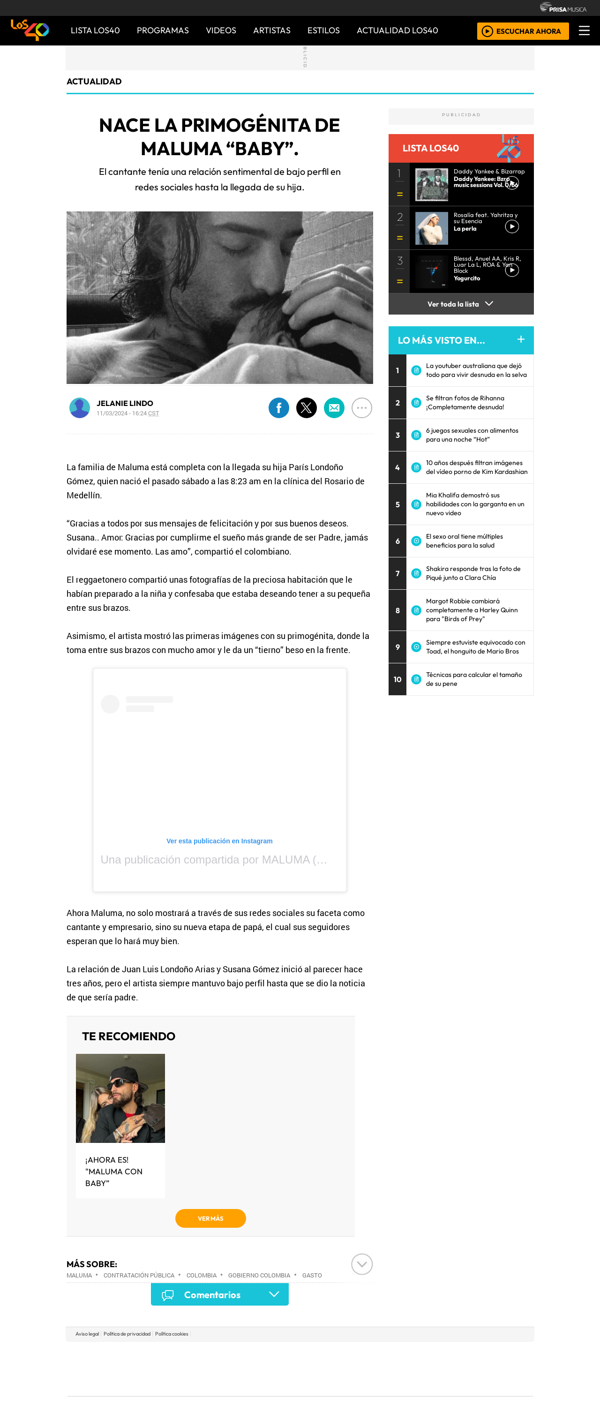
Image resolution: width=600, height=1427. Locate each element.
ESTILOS (324, 30)
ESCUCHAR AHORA (528, 31)
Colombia (202, 1275)
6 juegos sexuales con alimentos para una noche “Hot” (472, 434)
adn (435, 1354)
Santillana (281, 1354)
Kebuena (471, 1368)
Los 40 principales (237, 1354)
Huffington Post (205, 1368)
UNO (257, 1368)
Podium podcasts (187, 1380)
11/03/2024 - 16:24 (128, 413)
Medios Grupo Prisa (109, 1384)
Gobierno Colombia (259, 1275)
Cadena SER (374, 1354)
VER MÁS (211, 1218)
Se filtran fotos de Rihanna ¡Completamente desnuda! (465, 402)
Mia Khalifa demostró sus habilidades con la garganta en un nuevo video (475, 504)
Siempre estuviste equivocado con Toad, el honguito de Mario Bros (475, 646)
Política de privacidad (127, 1333)
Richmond (187, 1394)
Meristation (441, 1394)
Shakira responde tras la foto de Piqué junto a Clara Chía (473, 573)
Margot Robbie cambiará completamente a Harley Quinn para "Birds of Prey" (472, 610)
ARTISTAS (272, 30)
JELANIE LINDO (125, 403)
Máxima (381, 1368)
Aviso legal (87, 1333)
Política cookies (171, 1333)
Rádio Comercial (483, 1394)
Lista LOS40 (95, 30)
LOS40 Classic (409, 1368)
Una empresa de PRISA (109, 1362)
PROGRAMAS (163, 30)
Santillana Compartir (331, 1354)
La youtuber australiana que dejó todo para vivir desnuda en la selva (476, 370)
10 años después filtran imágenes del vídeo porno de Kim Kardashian (477, 467)
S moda (356, 1394)
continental (356, 1368)
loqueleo (396, 1394)
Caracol (469, 1354)
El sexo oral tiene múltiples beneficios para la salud (464, 540)
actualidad (94, 81)
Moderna (233, 1394)
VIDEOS (221, 30)
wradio (284, 1368)
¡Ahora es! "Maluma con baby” (113, 1171)
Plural (277, 1394)
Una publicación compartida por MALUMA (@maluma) (236, 859)
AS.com (404, 1354)
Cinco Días (320, 1368)
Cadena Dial (437, 1368)
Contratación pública (139, 1275)
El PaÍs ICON (318, 1394)
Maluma (79, 1275)
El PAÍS (193, 1354)
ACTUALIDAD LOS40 (397, 30)
